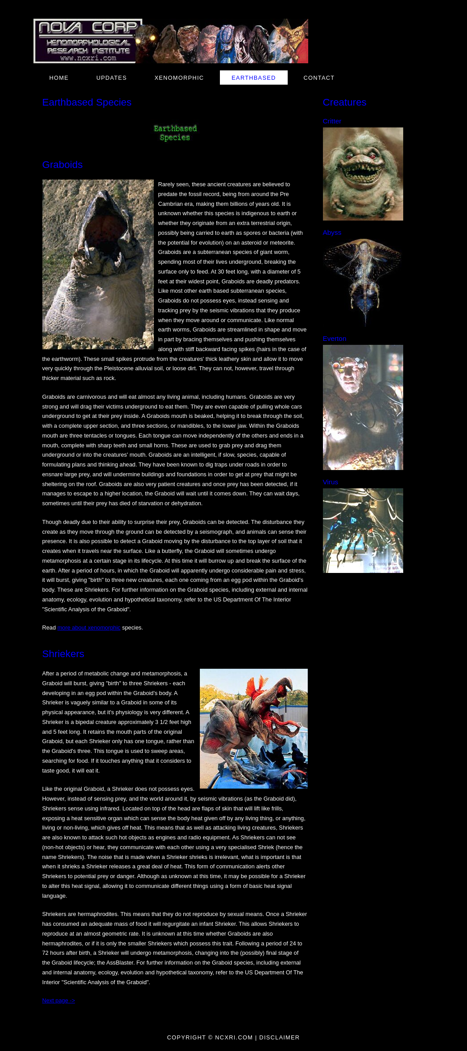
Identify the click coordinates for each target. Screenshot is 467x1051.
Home (59, 77)
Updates (111, 77)
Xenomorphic (179, 77)
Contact (319, 77)
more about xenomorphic (89, 627)
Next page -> (58, 1000)
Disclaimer (279, 1037)
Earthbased (253, 77)
